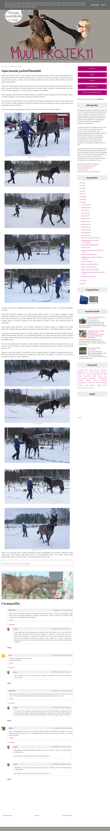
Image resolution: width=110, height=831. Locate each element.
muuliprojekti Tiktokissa (84, 168)
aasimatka (80, 370)
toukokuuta (85, 224)
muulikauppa (81, 382)
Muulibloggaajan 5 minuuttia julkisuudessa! (90, 241)
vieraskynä (91, 388)
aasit (86, 370)
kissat (94, 376)
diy (87, 372)
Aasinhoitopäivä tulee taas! (89, 254)
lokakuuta (84, 210)
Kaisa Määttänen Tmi (92, 92)
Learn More (95, 5)
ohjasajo (86, 385)
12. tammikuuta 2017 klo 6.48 (61, 747)
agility (90, 370)
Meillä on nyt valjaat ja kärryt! (89, 264)
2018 (81, 199)
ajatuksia (96, 370)
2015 (81, 283)
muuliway (80, 385)
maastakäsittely (102, 378)
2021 (81, 191)
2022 (81, 188)
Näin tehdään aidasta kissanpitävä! (93, 348)
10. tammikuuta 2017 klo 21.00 (62, 610)
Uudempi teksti (7, 815)
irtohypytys (104, 372)
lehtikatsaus (92, 378)
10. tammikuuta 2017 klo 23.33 (62, 691)
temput (105, 385)
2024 (81, 183)
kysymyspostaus (82, 378)
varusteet (84, 388)
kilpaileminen (87, 376)
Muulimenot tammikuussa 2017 (90, 238)
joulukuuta (84, 205)
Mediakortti (92, 86)
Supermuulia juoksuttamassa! (90, 269)
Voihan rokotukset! (86, 261)
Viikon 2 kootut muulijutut (89, 267)
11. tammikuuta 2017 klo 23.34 (62, 728)
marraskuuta (85, 207)
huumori (97, 372)
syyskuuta (84, 213)
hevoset (91, 372)
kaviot (105, 374)
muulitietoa (104, 382)
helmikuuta (85, 232)
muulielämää (25, 564)
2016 (81, 280)
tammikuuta (85, 235)
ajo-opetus (104, 370)
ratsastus (92, 385)
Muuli (92, 75)
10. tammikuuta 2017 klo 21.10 (60, 629)
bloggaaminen (81, 372)
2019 (81, 196)
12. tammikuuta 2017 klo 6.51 (61, 764)
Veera (11, 728)
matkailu (88, 380)
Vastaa (11, 620)
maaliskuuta (85, 230)
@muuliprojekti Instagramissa (86, 166)
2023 (81, 185)
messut (95, 380)
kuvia (105, 376)
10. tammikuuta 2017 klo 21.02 (62, 655)
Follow (79, 417)
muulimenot (96, 382)
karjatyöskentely (97, 374)
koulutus (99, 376)
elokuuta (84, 216)
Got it (103, 5)
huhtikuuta (84, 227)
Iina (10, 655)
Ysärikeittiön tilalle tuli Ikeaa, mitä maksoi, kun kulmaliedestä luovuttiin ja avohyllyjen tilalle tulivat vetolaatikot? (96, 334)
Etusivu (37, 815)
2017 (81, 202)
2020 (81, 194)
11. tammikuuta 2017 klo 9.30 (61, 707)
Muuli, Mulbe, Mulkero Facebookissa (88, 171)
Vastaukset (11, 624)
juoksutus (15, 564)
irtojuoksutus (81, 374)
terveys (79, 388)
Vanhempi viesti (67, 815)
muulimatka (88, 382)
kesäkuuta (84, 221)
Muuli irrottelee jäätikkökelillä (90, 245)
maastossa (80, 380)
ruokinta (99, 385)
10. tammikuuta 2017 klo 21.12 (60, 672)
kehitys (79, 376)
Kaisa (15, 629)
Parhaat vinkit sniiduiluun (88, 276)
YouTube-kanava (82, 169)
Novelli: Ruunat (85, 247)
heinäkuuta (84, 218)
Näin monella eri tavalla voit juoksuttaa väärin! (96, 318)
